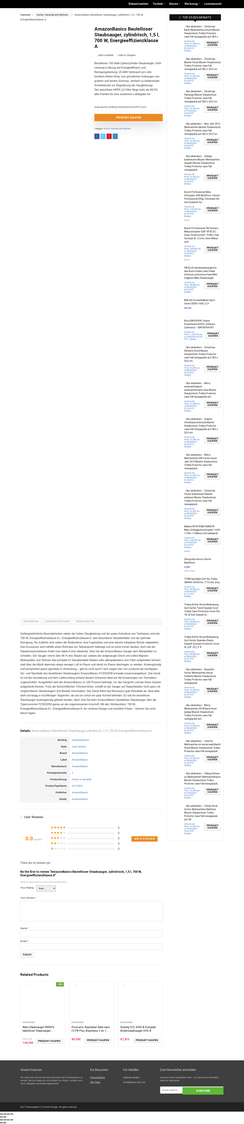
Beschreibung (31, 621)
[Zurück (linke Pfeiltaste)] (1, 1117)
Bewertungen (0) (87, 621)
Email (24, 941)
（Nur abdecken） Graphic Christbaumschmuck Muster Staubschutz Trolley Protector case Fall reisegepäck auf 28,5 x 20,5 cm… (201, 426)
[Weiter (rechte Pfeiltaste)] (4, 1117)
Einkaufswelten (138, 3)
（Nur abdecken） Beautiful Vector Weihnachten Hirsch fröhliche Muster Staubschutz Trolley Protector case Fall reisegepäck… (200, 676)
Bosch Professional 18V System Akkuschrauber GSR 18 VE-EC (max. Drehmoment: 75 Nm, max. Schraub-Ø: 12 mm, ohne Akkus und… (201, 235)
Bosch (187, 220)
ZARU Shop (189, 571)
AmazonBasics (80, 754)
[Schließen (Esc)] (1, 1114)
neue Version (79, 747)
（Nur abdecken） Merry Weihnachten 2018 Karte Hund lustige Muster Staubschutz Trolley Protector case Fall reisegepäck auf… (200, 712)
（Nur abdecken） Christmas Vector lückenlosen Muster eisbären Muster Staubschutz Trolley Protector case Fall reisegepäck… (200, 497)
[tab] (31, 622)
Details (143, 107)
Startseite (25, 14)
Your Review (28, 898)
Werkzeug (191, 3)
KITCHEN (77, 786)
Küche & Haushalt (81, 780)
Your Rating (27, 888)
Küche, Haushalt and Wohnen (52, 14)
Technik (158, 3)
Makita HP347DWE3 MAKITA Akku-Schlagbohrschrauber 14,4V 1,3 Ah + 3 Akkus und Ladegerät (202, 530)
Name (24, 929)
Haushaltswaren (80, 740)
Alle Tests (95, 1083)
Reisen (173, 3)
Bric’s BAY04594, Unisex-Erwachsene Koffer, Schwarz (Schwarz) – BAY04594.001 (199, 324)
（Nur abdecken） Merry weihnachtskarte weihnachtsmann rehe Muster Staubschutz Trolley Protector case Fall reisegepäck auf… (200, 390)
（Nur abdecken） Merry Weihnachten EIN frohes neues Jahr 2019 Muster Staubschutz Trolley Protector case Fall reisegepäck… (200, 461)
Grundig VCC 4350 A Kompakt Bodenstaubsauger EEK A (140, 1029)
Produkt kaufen (113, 117)
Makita (187, 551)
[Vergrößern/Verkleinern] (11, 1114)
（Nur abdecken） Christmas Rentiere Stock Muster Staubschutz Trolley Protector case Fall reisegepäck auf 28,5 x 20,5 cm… (201, 354)
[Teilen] (4, 1114)
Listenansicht (212, 3)
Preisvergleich (97, 1078)
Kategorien (29, 1023)
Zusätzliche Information (59, 621)
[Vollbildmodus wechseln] (8, 1114)
